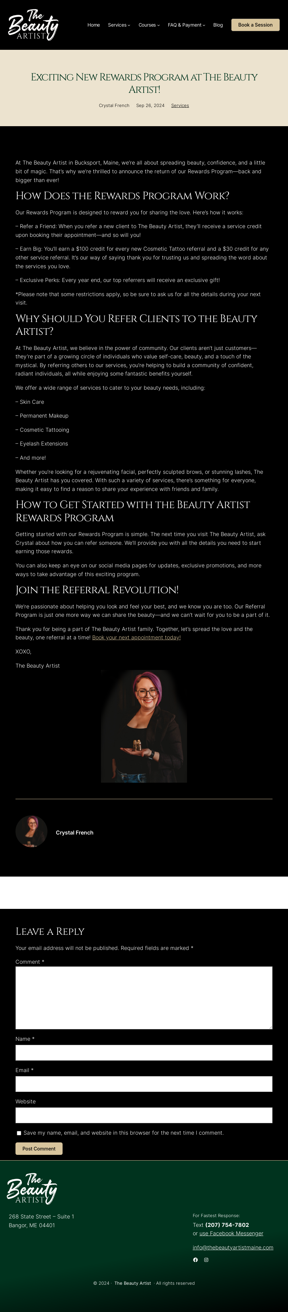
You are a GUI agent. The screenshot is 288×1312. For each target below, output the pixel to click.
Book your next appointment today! (136, 637)
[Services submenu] (129, 25)
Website (25, 1101)
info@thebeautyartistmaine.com (233, 1247)
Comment (29, 961)
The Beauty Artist (132, 1283)
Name (25, 1038)
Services (180, 105)
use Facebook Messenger (231, 1233)
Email (24, 1070)
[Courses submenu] (158, 25)
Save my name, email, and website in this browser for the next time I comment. (124, 1132)
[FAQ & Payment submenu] (204, 25)
